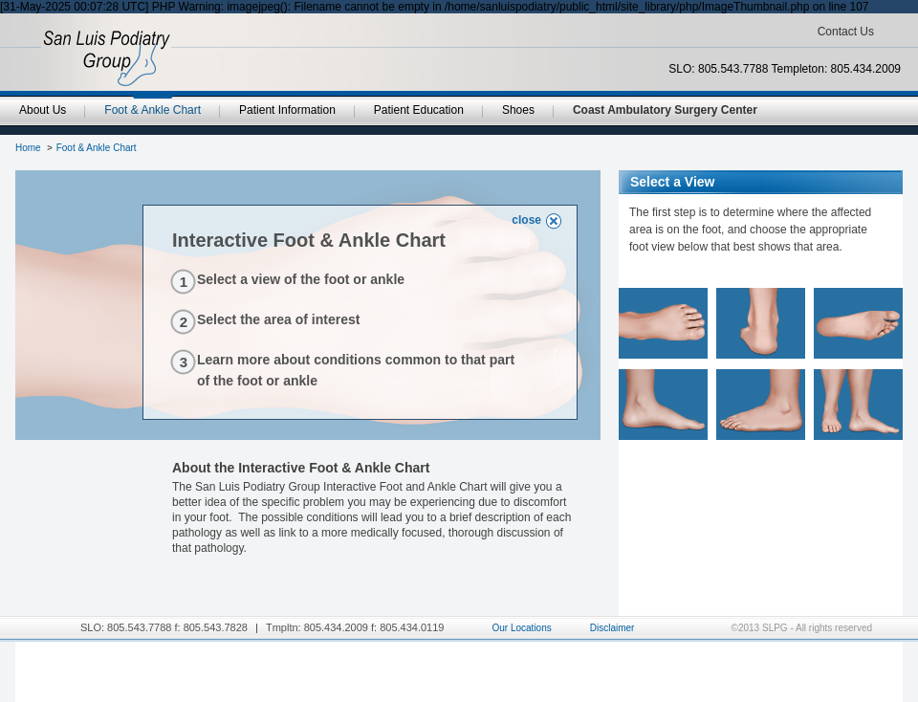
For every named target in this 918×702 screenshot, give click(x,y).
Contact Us (846, 31)
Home (28, 148)
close (526, 220)
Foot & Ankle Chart (96, 148)
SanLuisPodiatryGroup (106, 58)
